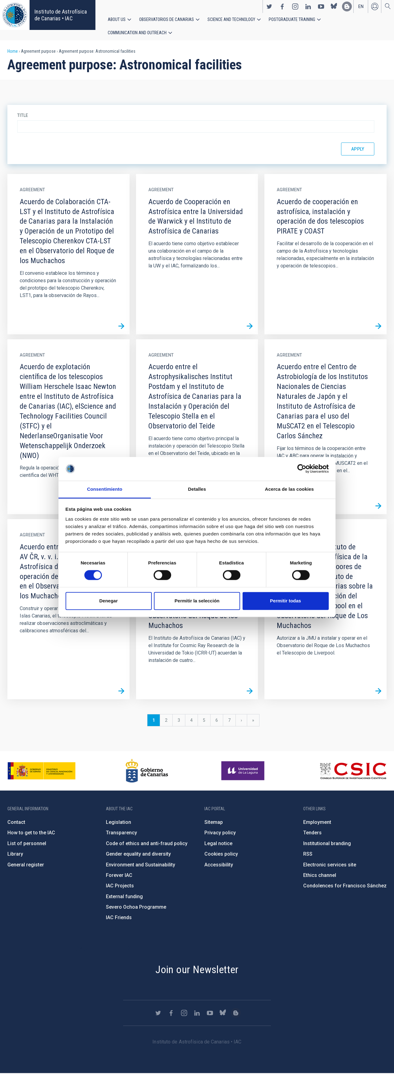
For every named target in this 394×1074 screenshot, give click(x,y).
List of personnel (26, 844)
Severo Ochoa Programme (136, 908)
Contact (16, 823)
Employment (317, 823)
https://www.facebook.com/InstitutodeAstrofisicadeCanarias (282, 6)
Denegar (108, 600)
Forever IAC (119, 876)
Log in (374, 6)
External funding (124, 897)
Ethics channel (319, 876)
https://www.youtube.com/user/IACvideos (321, 6)
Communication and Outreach (137, 33)
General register (25, 865)
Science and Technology (231, 19)
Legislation (118, 823)
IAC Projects (120, 886)
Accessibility (218, 865)
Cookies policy (221, 854)
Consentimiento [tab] (105, 489)
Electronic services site (329, 865)
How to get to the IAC (31, 833)
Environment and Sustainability (140, 865)
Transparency (121, 833)
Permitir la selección (197, 600)
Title (22, 116)
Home (12, 51)
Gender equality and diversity (138, 854)
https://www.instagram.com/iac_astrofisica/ (295, 6)
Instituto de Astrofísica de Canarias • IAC (60, 15)
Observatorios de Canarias (166, 19)
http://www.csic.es (353, 771)
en (361, 6)
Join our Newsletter (197, 970)
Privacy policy (220, 833)
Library (15, 854)
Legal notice (218, 844)
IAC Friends (119, 918)
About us (117, 19)
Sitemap (213, 823)
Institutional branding (327, 844)
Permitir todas (285, 600)
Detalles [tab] (197, 489)
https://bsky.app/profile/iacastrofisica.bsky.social (334, 6)
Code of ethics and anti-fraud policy (146, 844)
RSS (307, 854)
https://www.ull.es (244, 771)
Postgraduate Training (292, 19)
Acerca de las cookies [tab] (289, 489)
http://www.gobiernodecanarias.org (146, 771)
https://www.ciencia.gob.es (41, 771)
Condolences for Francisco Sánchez (345, 886)
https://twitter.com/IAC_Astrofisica (269, 6)
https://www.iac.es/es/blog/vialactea (346, 6)
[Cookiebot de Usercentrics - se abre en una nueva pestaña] (302, 468)
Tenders (312, 833)
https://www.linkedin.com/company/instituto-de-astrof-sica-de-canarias (308, 6)
